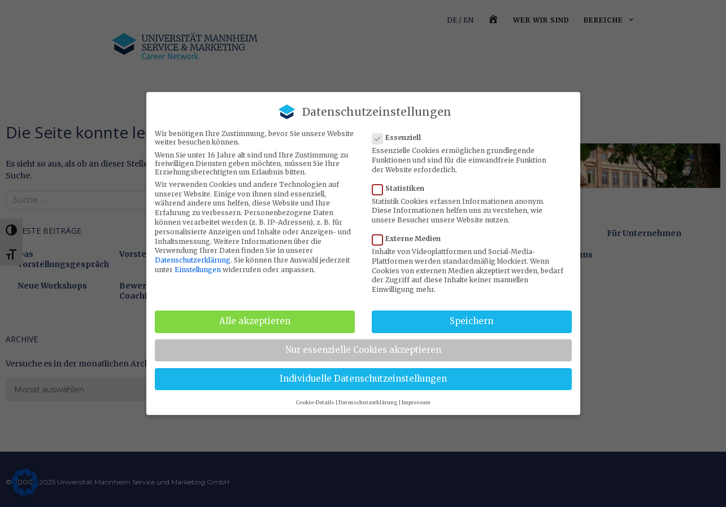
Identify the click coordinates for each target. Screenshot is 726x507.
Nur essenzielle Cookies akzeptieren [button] (363, 349)
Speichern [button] (471, 321)
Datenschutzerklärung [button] (367, 402)
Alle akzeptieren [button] (254, 321)
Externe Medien (410, 238)
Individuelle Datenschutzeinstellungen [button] (363, 378)
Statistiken (402, 188)
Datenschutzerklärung (193, 260)
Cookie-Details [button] (314, 402)
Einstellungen (198, 269)
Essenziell (400, 137)
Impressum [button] (416, 402)
